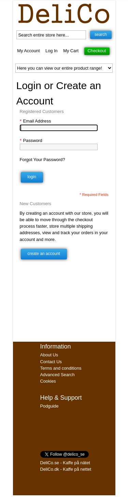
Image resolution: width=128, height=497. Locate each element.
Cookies (48, 381)
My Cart (71, 50)
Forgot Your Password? (42, 159)
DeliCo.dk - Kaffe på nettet (65, 469)
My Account (28, 50)
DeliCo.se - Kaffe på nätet (65, 462)
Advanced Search (57, 374)
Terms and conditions (61, 368)
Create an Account (44, 253)
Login (32, 176)
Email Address (35, 121)
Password (31, 140)
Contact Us (51, 361)
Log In (51, 50)
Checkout (97, 50)
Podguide (49, 406)
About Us (49, 354)
